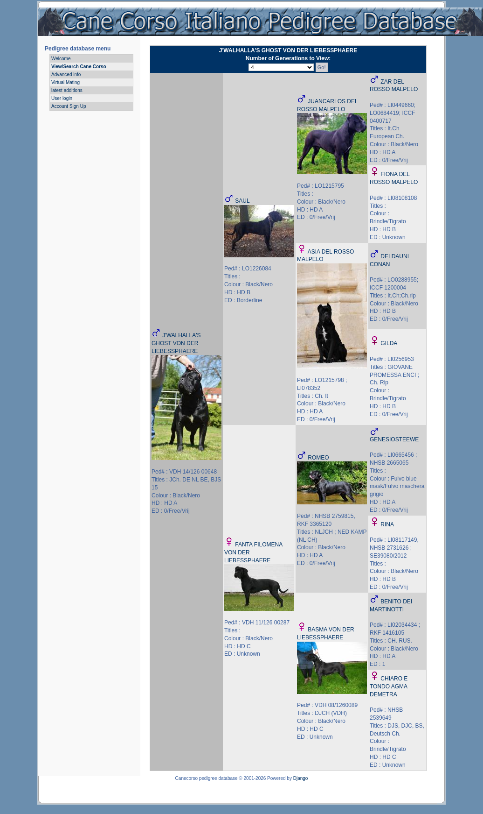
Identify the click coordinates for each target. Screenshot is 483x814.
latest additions (67, 90)
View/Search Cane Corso (78, 66)
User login (61, 98)
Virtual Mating (65, 82)
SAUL (242, 201)
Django (300, 778)
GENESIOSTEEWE (394, 439)
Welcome (61, 58)
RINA (387, 524)
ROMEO (318, 457)
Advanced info (66, 74)
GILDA (388, 343)
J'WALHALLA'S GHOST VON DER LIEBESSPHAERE (176, 343)
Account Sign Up (68, 106)
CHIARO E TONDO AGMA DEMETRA (388, 686)
